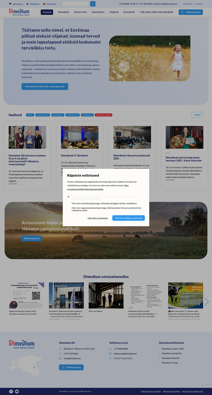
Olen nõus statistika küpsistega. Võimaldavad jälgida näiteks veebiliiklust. (104, 203)
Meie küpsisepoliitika (93, 189)
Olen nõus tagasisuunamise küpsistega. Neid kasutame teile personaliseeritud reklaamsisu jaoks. (106, 209)
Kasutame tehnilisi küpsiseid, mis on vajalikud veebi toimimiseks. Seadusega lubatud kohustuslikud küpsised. (105, 197)
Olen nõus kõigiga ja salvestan (128, 218)
